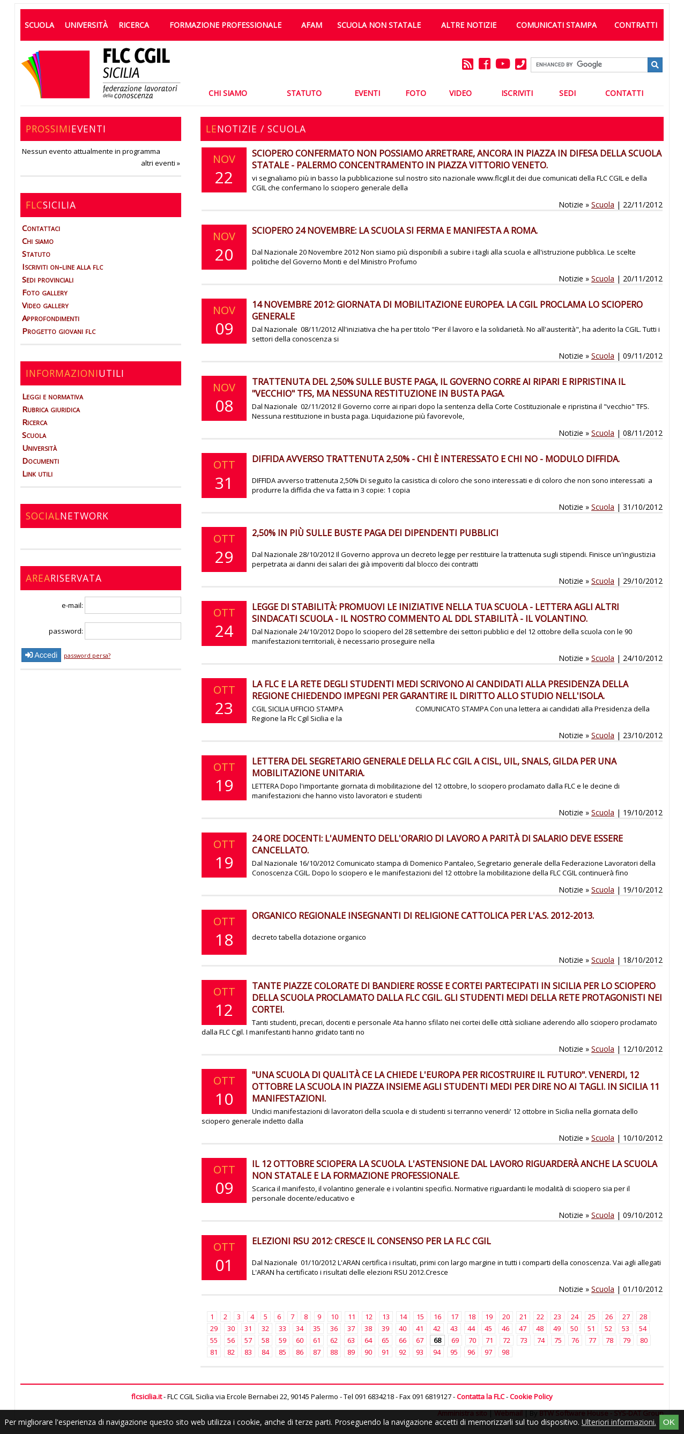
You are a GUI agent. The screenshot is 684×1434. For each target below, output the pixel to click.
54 (642, 1328)
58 (265, 1340)
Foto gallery (45, 292)
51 (591, 1328)
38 (368, 1328)
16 (437, 1316)
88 (334, 1352)
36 (334, 1328)
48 (540, 1328)
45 (488, 1328)
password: (115, 631)
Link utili (37, 473)
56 (231, 1340)
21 (523, 1316)
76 (575, 1340)
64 (368, 1340)
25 (592, 1316)
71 (489, 1340)
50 (574, 1328)
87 (317, 1352)
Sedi (567, 93)
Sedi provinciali (47, 279)
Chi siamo (38, 240)
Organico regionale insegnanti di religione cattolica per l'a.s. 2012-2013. (423, 916)
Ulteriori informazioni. (619, 1422)
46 (505, 1328)
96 (471, 1352)
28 (643, 1316)
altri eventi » (160, 163)
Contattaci (41, 227)
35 (317, 1328)
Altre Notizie (468, 25)
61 (317, 1340)
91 (385, 1352)
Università (86, 25)
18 (471, 1316)
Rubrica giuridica (51, 409)
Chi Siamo (228, 93)
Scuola (39, 25)
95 (454, 1352)
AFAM (311, 25)
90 (368, 1352)
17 (454, 1316)
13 (386, 1316)
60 (299, 1340)
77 (592, 1340)
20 (506, 1316)
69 (455, 1340)
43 (454, 1328)
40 (402, 1328)
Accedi (41, 655)
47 (522, 1328)
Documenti (40, 460)
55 (214, 1340)
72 (506, 1340)
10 (334, 1316)
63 (351, 1340)
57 (248, 1340)
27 (626, 1316)
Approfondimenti (50, 318)
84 (265, 1352)
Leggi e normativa (52, 396)
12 (369, 1316)
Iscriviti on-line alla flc (62, 266)
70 (472, 1340)
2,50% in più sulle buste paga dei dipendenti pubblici (375, 533)
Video (460, 93)
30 (231, 1328)
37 (351, 1328)
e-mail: (121, 605)
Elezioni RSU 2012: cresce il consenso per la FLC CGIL (371, 1241)
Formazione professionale (225, 25)
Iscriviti (517, 93)
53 (625, 1328)
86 (299, 1352)
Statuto (304, 93)
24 (574, 1316)
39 (385, 1328)
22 (540, 1316)
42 (437, 1328)
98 (505, 1352)
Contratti (635, 25)
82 (231, 1352)
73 (523, 1340)
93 (419, 1352)
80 (644, 1340)
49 (557, 1328)
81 (214, 1352)
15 (420, 1316)
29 (214, 1328)
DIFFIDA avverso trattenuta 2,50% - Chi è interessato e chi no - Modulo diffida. (436, 459)
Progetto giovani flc (58, 330)
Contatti (624, 93)
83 (248, 1352)
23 (557, 1316)
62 (334, 1340)
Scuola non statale (379, 25)
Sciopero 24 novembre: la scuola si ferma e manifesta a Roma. (395, 230)
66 (402, 1340)
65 (385, 1340)
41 (419, 1328)
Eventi (367, 93)
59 (282, 1340)
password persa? (87, 655)
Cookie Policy (531, 1396)
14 (403, 1316)
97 (488, 1352)
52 (608, 1328)
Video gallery (45, 305)
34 (299, 1328)
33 (282, 1328)
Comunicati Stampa (556, 25)
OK (669, 1421)
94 (437, 1352)
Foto (415, 93)
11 (351, 1316)
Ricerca (133, 25)
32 (265, 1328)
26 (609, 1316)
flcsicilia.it (146, 1396)
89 (351, 1352)
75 (558, 1340)
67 (419, 1340)
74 (541, 1340)
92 (402, 1352)
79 (626, 1340)
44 (471, 1328)
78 (609, 1340)
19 (489, 1316)
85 (282, 1352)
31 (248, 1328)
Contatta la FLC (480, 1396)
